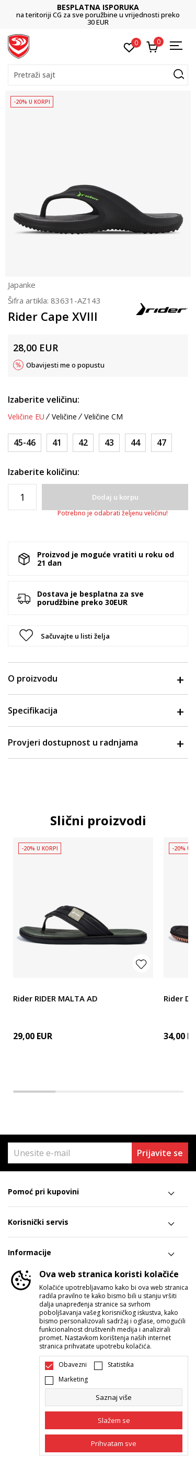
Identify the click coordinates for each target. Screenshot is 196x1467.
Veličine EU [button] (26, 417)
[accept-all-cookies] (113, 1443)
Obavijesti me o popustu (65, 365)
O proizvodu (95, 678)
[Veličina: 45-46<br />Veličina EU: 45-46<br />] (24, 443)
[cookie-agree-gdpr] (113, 1420)
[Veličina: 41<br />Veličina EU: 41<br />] (57, 443)
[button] (98, 74)
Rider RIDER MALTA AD (55, 998)
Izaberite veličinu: (43, 399)
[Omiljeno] (129, 47)
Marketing (73, 1379)
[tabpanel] (83, 957)
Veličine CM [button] (103, 417)
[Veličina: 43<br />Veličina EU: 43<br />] (109, 443)
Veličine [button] (64, 417)
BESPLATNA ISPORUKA (151, 7)
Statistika (121, 1365)
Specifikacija (95, 710)
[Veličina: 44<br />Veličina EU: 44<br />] (135, 443)
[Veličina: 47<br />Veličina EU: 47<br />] (161, 443)
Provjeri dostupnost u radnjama (95, 742)
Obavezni (73, 1365)
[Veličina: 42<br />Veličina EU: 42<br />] (83, 443)
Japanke (22, 284)
